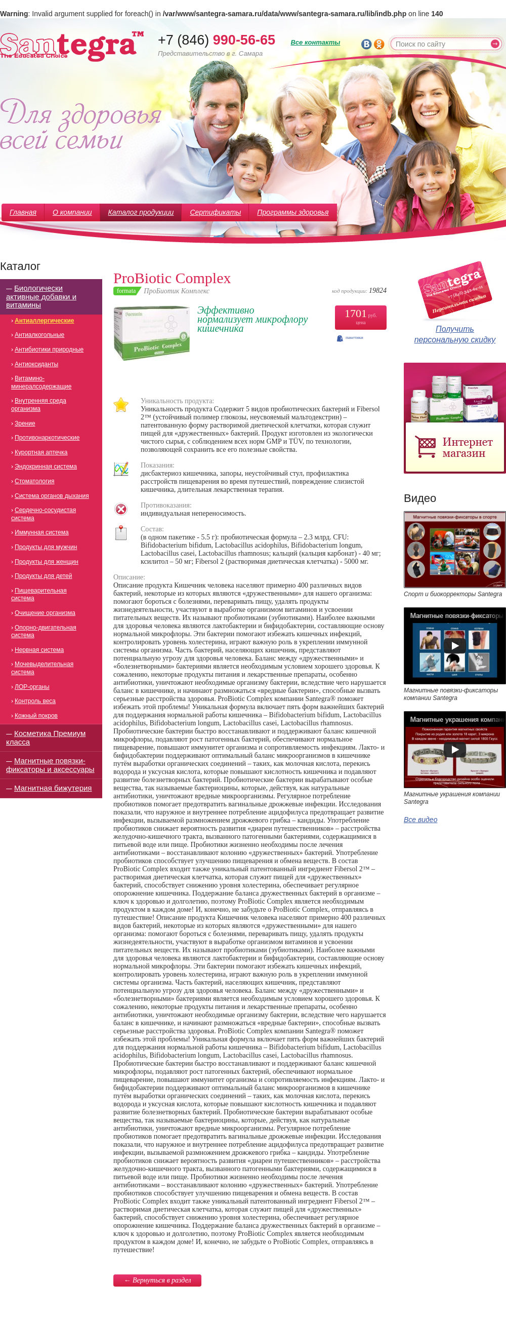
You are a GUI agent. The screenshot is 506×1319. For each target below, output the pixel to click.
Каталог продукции (141, 212)
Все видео (420, 820)
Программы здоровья (292, 212)
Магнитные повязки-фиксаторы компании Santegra (451, 694)
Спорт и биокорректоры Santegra (453, 594)
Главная (23, 212)
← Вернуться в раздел (157, 1280)
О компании (72, 212)
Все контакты (315, 42)
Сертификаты (215, 212)
